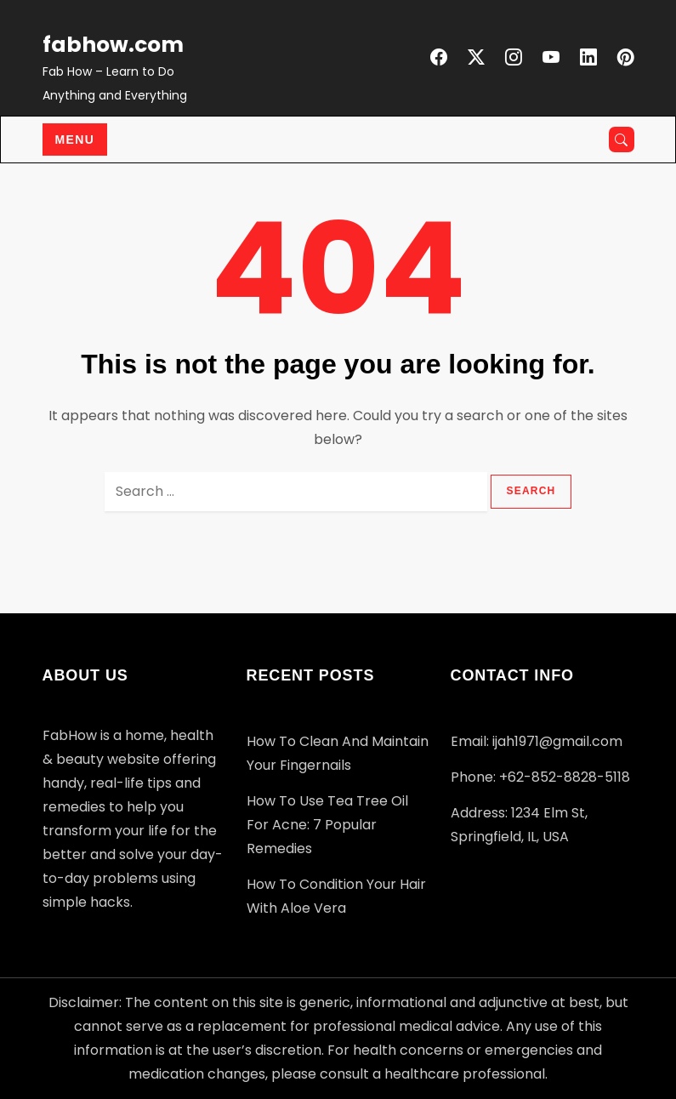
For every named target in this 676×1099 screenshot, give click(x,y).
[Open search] (621, 139)
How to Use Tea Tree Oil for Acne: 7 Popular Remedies (327, 824)
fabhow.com (113, 45)
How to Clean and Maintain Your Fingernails (338, 753)
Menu (75, 139)
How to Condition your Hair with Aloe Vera (336, 896)
